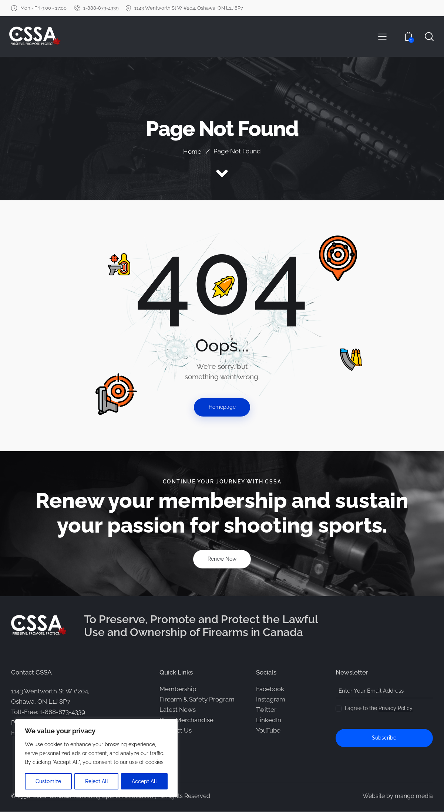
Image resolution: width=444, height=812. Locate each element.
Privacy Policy (396, 708)
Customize (48, 781)
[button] (382, 36)
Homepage (222, 407)
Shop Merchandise (186, 720)
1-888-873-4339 (62, 712)
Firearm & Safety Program (197, 699)
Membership (177, 689)
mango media (414, 796)
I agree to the (379, 708)
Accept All (144, 781)
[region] (96, 758)
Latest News (177, 710)
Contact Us (175, 730)
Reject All (96, 781)
